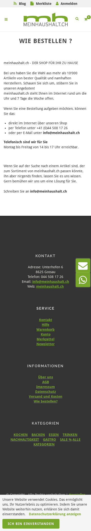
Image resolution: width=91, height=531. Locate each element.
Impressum (45, 387)
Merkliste (43, 4)
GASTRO (49, 439)
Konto (45, 334)
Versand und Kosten (45, 396)
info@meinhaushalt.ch (50, 282)
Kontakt (45, 320)
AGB (45, 382)
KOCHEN (21, 435)
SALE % (66, 439)
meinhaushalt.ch (50, 286)
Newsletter (45, 344)
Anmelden (69, 4)
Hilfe (45, 325)
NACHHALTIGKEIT (24, 439)
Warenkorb (45, 329)
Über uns (45, 377)
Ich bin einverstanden (31, 524)
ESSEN (54, 435)
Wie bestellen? (46, 401)
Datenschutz (45, 392)
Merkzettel (45, 339)
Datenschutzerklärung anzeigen (55, 514)
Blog (22, 4)
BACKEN (38, 435)
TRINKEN (70, 435)
